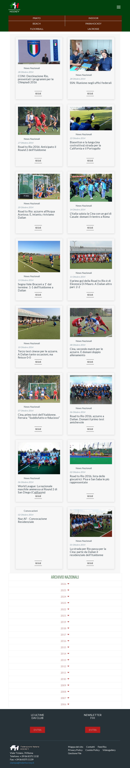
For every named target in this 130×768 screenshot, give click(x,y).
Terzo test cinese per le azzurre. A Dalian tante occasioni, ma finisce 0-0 (38, 354)
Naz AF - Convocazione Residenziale (32, 520)
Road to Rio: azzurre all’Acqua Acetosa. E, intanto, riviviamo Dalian (36, 214)
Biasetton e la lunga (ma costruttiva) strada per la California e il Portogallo (85, 145)
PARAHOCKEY (93, 23)
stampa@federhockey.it (22, 762)
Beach (37, 23)
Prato (37, 18)
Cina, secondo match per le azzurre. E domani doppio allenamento (86, 352)
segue (38, 93)
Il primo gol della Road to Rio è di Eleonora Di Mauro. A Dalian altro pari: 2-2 (91, 284)
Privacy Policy (75, 750)
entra (37, 729)
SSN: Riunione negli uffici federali (91, 82)
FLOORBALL (36, 28)
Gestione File (74, 753)
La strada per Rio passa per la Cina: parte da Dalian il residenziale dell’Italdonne (88, 552)
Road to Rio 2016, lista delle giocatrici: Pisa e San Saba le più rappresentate (89, 479)
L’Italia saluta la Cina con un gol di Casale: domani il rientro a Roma (90, 215)
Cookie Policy (92, 750)
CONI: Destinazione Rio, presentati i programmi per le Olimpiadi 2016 (36, 79)
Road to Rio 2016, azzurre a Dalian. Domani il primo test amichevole (87, 419)
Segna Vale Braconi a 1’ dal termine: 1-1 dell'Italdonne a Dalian (35, 287)
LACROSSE (93, 28)
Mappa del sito (75, 746)
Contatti (90, 746)
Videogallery (109, 750)
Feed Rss (102, 746)
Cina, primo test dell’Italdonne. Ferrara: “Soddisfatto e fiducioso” (39, 416)
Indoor (93, 18)
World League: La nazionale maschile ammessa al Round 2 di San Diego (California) (37, 489)
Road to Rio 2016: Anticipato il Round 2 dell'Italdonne (37, 148)
